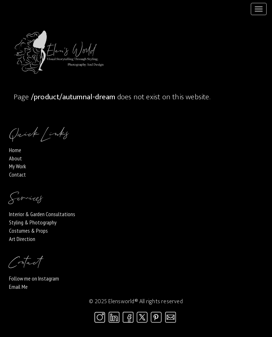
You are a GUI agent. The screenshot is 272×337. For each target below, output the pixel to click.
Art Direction (22, 238)
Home (15, 150)
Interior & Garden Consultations (42, 214)
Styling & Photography (32, 222)
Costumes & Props (28, 230)
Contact (17, 174)
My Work (17, 166)
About (15, 158)
